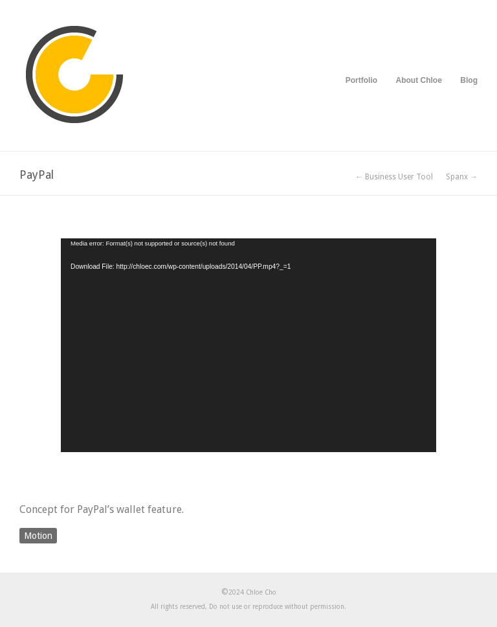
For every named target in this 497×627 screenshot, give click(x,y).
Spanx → (462, 177)
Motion (38, 535)
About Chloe (419, 80)
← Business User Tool (394, 177)
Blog (469, 80)
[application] (248, 345)
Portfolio (361, 80)
